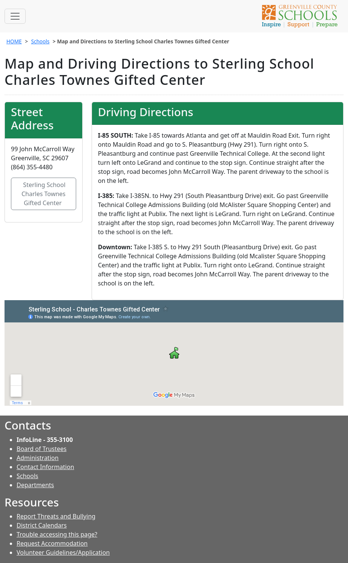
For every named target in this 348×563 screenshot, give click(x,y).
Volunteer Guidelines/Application (63, 552)
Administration (37, 458)
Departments (35, 485)
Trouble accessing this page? (57, 534)
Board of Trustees (41, 449)
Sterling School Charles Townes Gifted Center (43, 194)
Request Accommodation (52, 543)
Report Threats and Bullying (56, 516)
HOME (14, 41)
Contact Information (45, 467)
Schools (40, 41)
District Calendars (42, 525)
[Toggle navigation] (15, 16)
